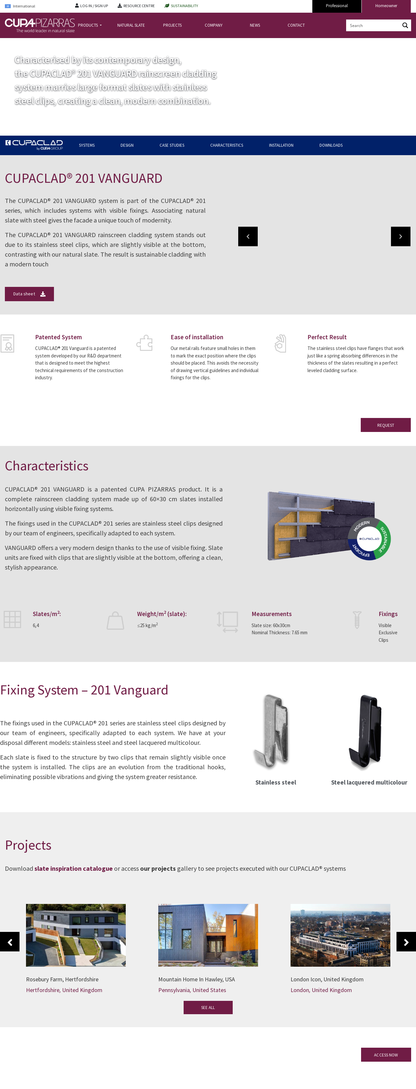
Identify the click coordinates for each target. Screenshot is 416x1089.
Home (10, 43)
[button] (248, 236)
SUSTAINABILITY (184, 5)
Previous (10, 941)
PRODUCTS (88, 25)
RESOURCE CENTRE (139, 5)
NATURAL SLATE (131, 25)
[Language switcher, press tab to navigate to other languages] (35, 6)
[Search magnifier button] (405, 25)
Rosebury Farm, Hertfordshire (62, 979)
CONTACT (296, 25)
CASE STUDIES (172, 145)
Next (406, 941)
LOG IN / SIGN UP (94, 5)
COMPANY (214, 25)
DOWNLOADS (331, 145)
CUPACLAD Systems (63, 43)
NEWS (255, 25)
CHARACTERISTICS (226, 145)
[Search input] (373, 25)
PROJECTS (172, 25)
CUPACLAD (31, 43)
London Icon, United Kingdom (327, 979)
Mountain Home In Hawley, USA (196, 979)
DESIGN (127, 145)
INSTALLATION (281, 145)
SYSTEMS (87, 145)
